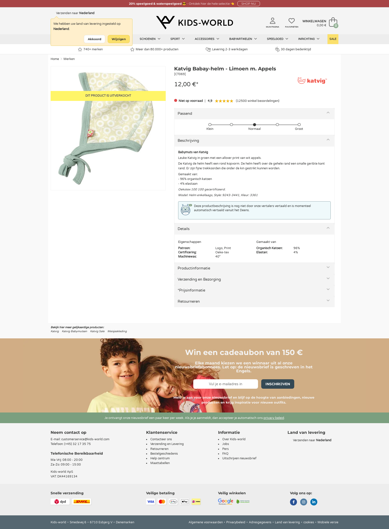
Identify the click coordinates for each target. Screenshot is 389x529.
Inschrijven (277, 384)
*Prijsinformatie (191, 290)
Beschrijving (188, 140)
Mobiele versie (328, 522)
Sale (332, 39)
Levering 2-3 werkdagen (227, 49)
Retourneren (189, 301)
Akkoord (94, 39)
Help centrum (160, 458)
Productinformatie (194, 268)
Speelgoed (277, 39)
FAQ (225, 453)
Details (184, 229)
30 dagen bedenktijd (293, 49)
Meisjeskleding (117, 331)
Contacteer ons (161, 439)
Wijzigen (119, 39)
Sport (177, 39)
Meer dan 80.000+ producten (154, 49)
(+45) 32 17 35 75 (77, 444)
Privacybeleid (235, 522)
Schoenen (150, 39)
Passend (185, 113)
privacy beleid (273, 418)
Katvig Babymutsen (74, 331)
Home (55, 59)
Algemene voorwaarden (206, 522)
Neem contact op (68, 432)
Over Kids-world (234, 439)
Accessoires (207, 39)
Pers (225, 449)
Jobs (225, 444)
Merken (69, 59)
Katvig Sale (97, 331)
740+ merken (90, 49)
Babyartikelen (243, 39)
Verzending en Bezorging (199, 279)
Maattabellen (160, 463)
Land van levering (287, 522)
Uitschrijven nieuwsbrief (239, 458)
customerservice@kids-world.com (85, 439)
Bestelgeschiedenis (164, 453)
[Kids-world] (194, 22)
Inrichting (309, 39)
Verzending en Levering (167, 444)
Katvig (55, 331)
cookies (308, 522)
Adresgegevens (260, 522)
